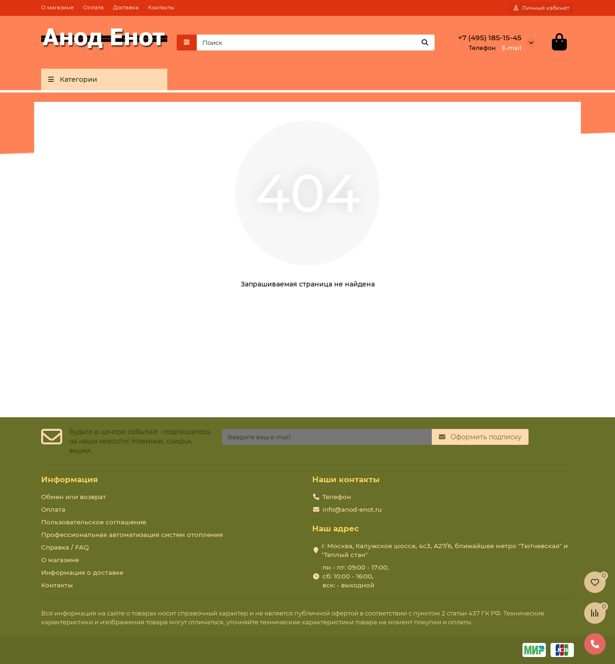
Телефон (336, 496)
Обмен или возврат (73, 496)
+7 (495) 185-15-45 (490, 37)
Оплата (93, 7)
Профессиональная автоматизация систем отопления (132, 534)
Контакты (161, 7)
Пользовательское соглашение (93, 522)
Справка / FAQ (65, 547)
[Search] (316, 42)
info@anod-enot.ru (352, 509)
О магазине (57, 7)
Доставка (126, 7)
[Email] (327, 437)
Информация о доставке (82, 572)
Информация (69, 479)
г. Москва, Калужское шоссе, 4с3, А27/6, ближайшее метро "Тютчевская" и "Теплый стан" (445, 550)
